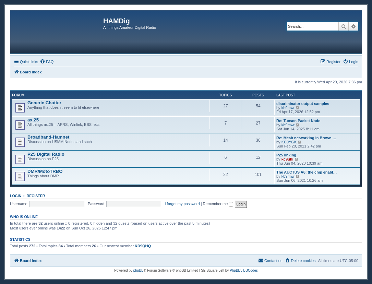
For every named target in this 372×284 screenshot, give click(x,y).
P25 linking (286, 155)
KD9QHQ (143, 246)
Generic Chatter (44, 102)
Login (15, 196)
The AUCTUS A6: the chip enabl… (306, 172)
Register (36, 196)
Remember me (218, 204)
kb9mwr (288, 108)
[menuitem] (46, 62)
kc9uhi (287, 159)
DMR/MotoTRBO (45, 171)
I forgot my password (182, 204)
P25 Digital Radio (45, 154)
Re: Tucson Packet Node (298, 121)
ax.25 (33, 119)
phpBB (138, 270)
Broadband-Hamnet (48, 137)
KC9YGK (289, 142)
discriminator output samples (302, 104)
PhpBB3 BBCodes (244, 270)
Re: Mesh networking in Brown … (306, 138)
